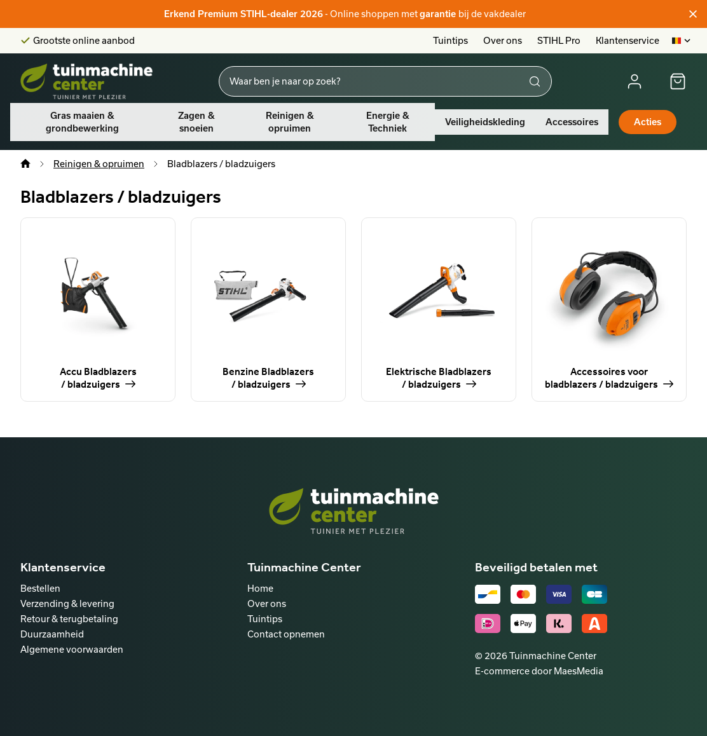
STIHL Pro (558, 40)
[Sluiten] (693, 14)
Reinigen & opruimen (290, 122)
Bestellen (40, 588)
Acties (647, 122)
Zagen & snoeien (196, 122)
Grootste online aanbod (84, 41)
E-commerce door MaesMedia (539, 670)
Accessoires (572, 122)
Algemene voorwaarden (71, 649)
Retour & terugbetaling (69, 618)
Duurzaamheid (52, 634)
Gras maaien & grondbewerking (82, 122)
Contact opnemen (286, 634)
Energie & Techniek (387, 122)
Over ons (502, 40)
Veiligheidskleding (485, 122)
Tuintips (450, 40)
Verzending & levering (67, 603)
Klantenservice (627, 40)
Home (260, 588)
